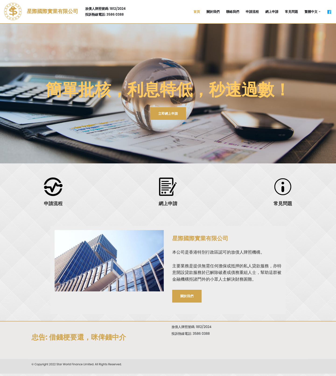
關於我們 (213, 11)
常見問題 (291, 11)
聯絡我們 (232, 11)
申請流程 (252, 11)
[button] (319, 11)
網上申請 (271, 11)
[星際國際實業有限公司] (41, 11)
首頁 (196, 11)
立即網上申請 (168, 113)
